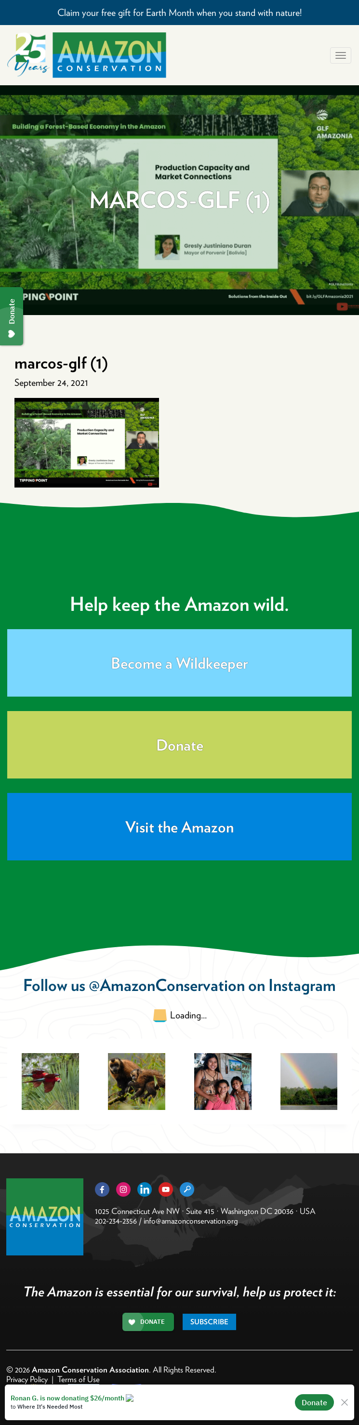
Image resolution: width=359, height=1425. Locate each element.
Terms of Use (78, 1379)
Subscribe (209, 1322)
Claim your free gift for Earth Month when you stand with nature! (179, 12)
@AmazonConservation (167, 985)
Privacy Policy (27, 1379)
